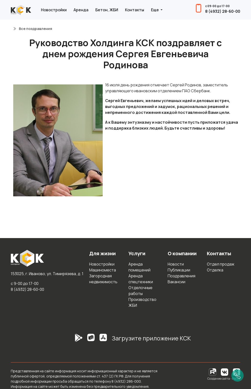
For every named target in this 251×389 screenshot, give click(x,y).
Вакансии (176, 281)
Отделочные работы (140, 290)
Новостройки (54, 10)
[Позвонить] (237, 375)
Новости (176, 264)
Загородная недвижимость (103, 278)
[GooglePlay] (71, 340)
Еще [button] (155, 10)
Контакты (134, 10)
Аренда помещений (139, 267)
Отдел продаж (220, 264)
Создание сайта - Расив (223, 378)
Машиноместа (102, 270)
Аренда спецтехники (140, 278)
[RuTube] (213, 371)
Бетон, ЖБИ (106, 10)
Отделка (215, 270)
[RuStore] (91, 340)
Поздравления (181, 276)
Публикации (179, 270)
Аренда (81, 10)
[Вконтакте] (224, 371)
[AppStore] (103, 340)
